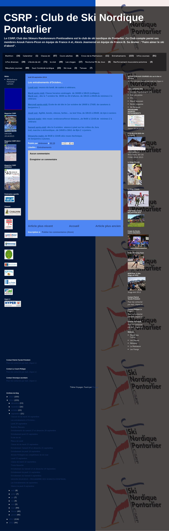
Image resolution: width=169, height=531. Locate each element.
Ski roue (67, 68)
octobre (14, 410)
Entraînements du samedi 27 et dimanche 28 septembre (33, 430)
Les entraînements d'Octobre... (23, 420)
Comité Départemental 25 (140, 92)
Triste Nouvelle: (17, 465)
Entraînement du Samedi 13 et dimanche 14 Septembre (33, 469)
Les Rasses (134, 340)
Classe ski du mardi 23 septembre (24, 444)
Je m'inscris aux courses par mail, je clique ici (145, 81)
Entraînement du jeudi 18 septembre (25, 451)
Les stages (70, 62)
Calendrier (27, 56)
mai (12, 501)
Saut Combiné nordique (43, 68)
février (14, 511)
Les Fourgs (134, 349)
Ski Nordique (135, 107)
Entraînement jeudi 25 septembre (24, 434)
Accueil (74, 226)
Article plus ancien (108, 226)
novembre (15, 406)
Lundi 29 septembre (19, 423)
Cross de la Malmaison (91, 56)
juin (12, 497)
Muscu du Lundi (17, 441)
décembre (15, 403)
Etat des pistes (136, 95)
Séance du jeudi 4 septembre (22, 486)
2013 (11, 519)
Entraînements (119, 56)
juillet (13, 494)
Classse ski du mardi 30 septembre (25, 416)
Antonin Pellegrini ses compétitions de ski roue (29, 455)
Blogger (95, 387)
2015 (11, 396)
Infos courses (142, 56)
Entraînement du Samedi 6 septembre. (26, 475)
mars (13, 508)
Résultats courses (13, 68)
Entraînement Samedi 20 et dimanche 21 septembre (32, 448)
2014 (11, 400)
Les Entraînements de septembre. (24, 482)
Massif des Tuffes (134, 336)
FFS (131, 98)
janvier (14, 514)
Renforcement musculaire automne (130, 62)
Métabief (133, 343)
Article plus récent (40, 226)
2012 (11, 522)
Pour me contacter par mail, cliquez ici (135, 303)
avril (13, 504)
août (13, 490)
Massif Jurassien (136, 101)
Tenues (83, 68)
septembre (15, 413)
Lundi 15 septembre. (19, 458)
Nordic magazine (136, 104)
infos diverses (11, 62)
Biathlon (9, 56)
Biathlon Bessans (18, 427)
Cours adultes (66, 56)
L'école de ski (34, 62)
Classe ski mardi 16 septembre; (23, 462)
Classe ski (45, 56)
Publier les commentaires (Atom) (58, 232)
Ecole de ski (16, 437)
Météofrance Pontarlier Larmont (12, 81)
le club (53, 62)
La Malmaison (135, 346)
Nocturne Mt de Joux (95, 62)
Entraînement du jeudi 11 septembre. (26, 472)
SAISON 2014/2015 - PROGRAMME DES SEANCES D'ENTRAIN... (38, 479)
